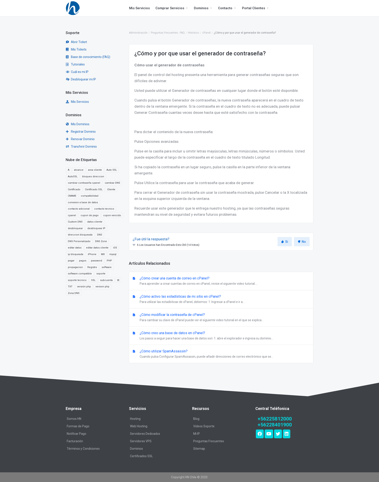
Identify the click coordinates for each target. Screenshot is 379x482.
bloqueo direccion (93, 176)
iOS (115, 247)
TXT (70, 286)
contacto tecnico (104, 208)
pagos (82, 260)
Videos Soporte (204, 426)
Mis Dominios (77, 124)
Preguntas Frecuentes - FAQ (168, 32)
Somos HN (74, 418)
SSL (93, 280)
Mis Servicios (77, 101)
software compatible (80, 273)
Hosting (135, 418)
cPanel (206, 32)
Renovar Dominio (80, 139)
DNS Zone (101, 241)
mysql (112, 254)
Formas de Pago (78, 426)
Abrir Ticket (76, 42)
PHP (109, 260)
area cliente (95, 170)
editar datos (74, 247)
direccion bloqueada (80, 234)
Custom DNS (75, 221)
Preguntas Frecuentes (208, 441)
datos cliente (94, 221)
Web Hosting (138, 426)
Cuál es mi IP (77, 72)
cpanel (72, 215)
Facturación (75, 441)
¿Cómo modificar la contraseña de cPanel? (221, 318)
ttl (118, 280)
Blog (196, 418)
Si (284, 241)
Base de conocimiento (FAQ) (88, 57)
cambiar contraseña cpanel (84, 182)
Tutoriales (75, 64)
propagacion (75, 267)
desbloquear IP (96, 228)
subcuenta (106, 280)
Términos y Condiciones (83, 448)
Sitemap (199, 448)
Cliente (111, 189)
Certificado (74, 189)
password (96, 260)
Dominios (136, 448)
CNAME (72, 195)
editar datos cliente (97, 247)
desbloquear (75, 228)
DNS (99, 234)
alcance (78, 170)
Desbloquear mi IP (81, 79)
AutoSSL (73, 176)
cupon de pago (90, 215)
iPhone (92, 254)
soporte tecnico (77, 280)
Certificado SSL (94, 189)
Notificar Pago (76, 433)
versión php (84, 286)
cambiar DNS (112, 182)
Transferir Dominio (81, 146)
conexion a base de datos (83, 202)
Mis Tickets (76, 49)
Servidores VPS (141, 441)
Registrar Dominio (81, 131)
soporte (100, 273)
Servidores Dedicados (145, 433)
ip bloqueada (75, 254)
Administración (138, 32)
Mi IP (196, 433)
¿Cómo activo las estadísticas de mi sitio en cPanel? (221, 299)
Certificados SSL (141, 456)
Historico (193, 32)
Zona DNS (73, 293)
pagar (71, 260)
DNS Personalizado (79, 241)
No (302, 241)
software (107, 267)
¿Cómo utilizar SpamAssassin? (221, 354)
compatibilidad (89, 195)
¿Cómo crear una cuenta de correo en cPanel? (221, 281)
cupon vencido (112, 215)
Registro (92, 267)
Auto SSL (111, 170)
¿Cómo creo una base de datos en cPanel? (221, 336)
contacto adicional (79, 208)
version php (102, 286)
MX (103, 254)
